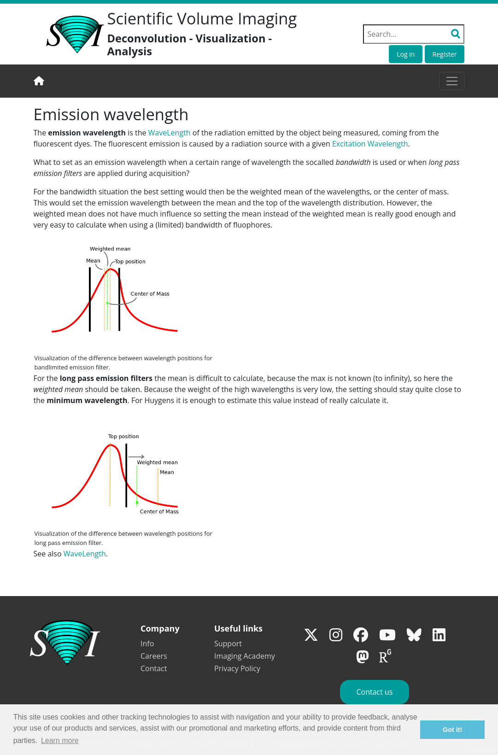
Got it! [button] (452, 729)
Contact (154, 668)
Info (147, 643)
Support (228, 643)
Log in (406, 54)
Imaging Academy (244, 656)
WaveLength (169, 133)
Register (445, 54)
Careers (154, 656)
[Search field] (413, 34)
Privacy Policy (237, 668)
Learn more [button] (60, 740)
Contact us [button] (374, 692)
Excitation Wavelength (370, 144)
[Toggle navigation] (452, 81)
